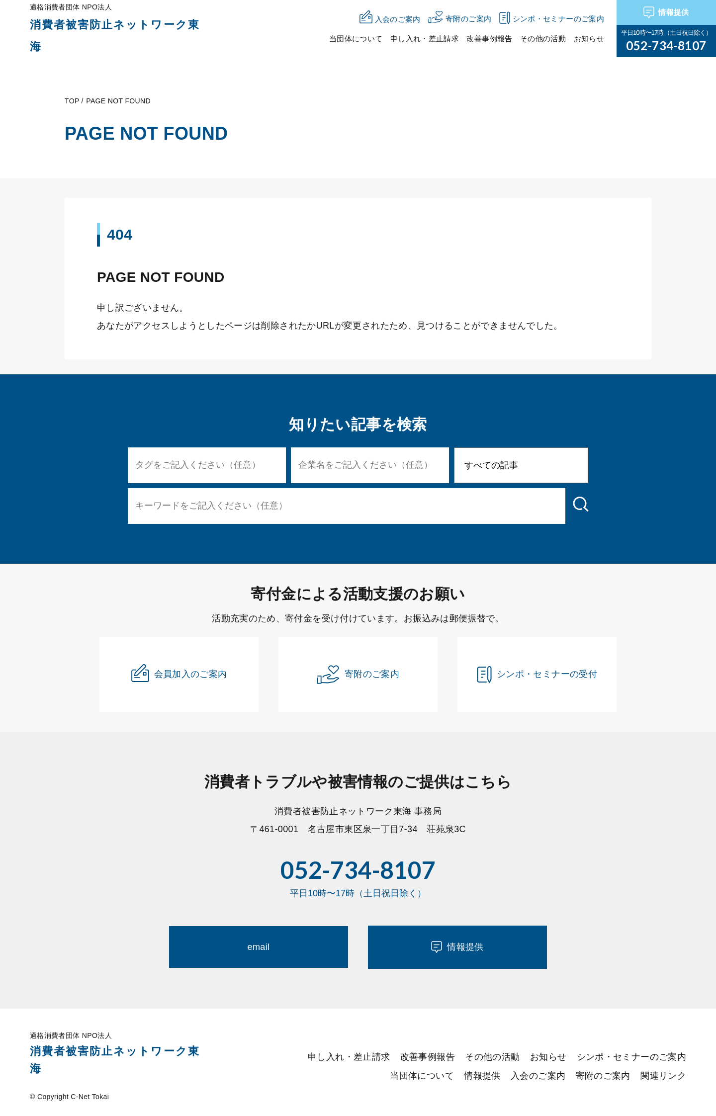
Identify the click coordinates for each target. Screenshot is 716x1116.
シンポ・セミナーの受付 (537, 674)
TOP (72, 101)
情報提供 (666, 12)
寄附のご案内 (358, 674)
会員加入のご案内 (179, 673)
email (259, 947)
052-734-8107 (666, 45)
